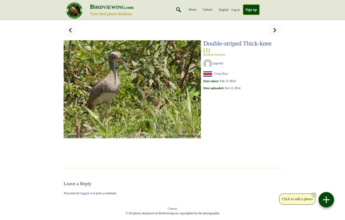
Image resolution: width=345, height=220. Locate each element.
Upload (207, 9)
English (223, 9)
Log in (235, 9)
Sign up (251, 9)
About (192, 9)
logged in (86, 193)
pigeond (218, 63)
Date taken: (211, 81)
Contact (172, 208)
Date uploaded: (213, 88)
